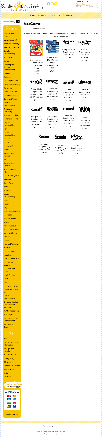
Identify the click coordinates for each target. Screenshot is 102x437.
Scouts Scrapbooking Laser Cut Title (60, 147)
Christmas (8, 88)
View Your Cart (83, 1)
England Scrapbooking (9, 123)
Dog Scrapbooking (11, 115)
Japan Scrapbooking (12, 211)
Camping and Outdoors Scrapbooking (9, 67)
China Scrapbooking (12, 84)
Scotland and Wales (11, 259)
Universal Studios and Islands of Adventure (11, 304)
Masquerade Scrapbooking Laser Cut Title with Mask (36, 120)
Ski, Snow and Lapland (9, 269)
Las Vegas (8, 215)
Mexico (6, 222)
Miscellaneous (10, 226)
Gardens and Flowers (9, 154)
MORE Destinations (11, 229)
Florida (6, 142)
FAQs (6, 373)
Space (6, 278)
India (6, 200)
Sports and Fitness (11, 286)
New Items (67, 15)
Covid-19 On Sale (10, 92)
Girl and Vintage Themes (10, 164)
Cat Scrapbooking (11, 81)
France (6, 149)
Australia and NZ (10, 40)
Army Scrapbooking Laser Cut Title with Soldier (68, 93)
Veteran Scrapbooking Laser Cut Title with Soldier (68, 119)
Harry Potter (9, 183)
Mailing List (55, 15)
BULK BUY (8, 57)
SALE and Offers (10, 251)
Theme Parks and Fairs (11, 290)
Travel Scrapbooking (9, 297)
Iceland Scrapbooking (9, 195)
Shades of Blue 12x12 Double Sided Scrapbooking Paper (52, 62)
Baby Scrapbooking (11, 44)
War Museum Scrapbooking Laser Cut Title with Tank (52, 120)
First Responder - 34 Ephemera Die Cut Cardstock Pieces (36, 64)
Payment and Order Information (11, 343)
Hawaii (6, 186)
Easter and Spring (11, 119)
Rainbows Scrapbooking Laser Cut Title (44, 146)
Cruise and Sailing (11, 95)
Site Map (7, 377)
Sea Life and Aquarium (8, 263)
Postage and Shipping (9, 349)
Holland (7, 190)
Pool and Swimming (11, 244)
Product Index (10, 355)
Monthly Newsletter (12, 366)
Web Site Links (9, 369)
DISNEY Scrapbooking (9, 104)
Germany (7, 159)
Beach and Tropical (11, 47)
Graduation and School (10, 170)
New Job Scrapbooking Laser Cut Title (76, 148)
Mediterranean (10, 218)
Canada (7, 73)
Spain (6, 282)
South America (9, 275)
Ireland (6, 204)
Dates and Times (10, 99)
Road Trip (8, 248)
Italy (5, 207)
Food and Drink (10, 146)
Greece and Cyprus (11, 175)
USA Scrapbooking (11, 311)
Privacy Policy (9, 358)
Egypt (6, 129)
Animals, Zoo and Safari (10, 35)
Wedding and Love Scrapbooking (11, 319)
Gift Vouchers (9, 362)
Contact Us (42, 15)
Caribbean (8, 77)
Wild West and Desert (9, 325)
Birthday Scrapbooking (9, 52)
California (7, 61)
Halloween (8, 179)
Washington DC (10, 314)
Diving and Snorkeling (8, 110)
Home (32, 15)
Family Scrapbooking (9, 133)
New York (7, 237)
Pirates (6, 240)
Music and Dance (10, 233)
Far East (7, 138)
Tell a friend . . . (53, 426)
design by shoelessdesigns (51, 434)
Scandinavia (8, 255)
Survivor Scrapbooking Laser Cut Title (84, 92)
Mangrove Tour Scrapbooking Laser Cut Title (68, 52)
